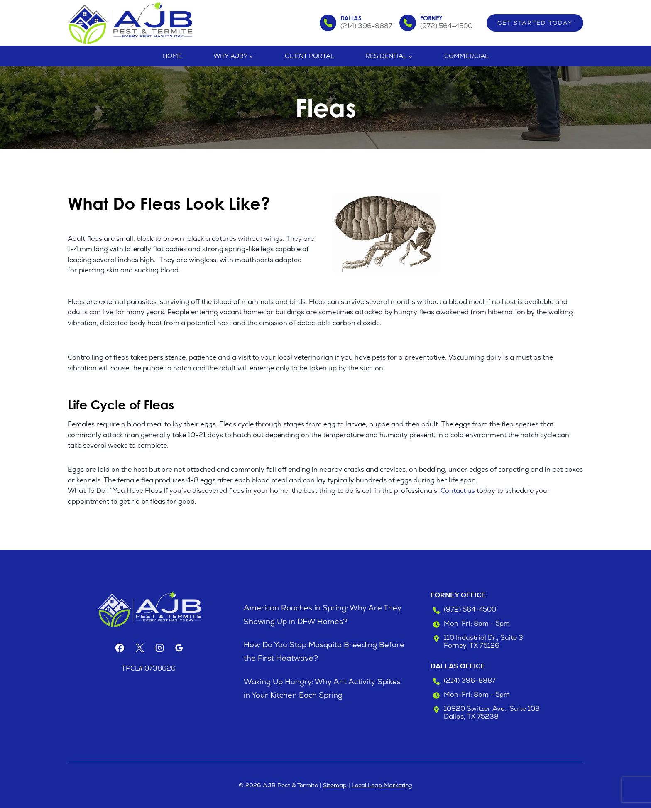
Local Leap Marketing (382, 785)
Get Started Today (535, 23)
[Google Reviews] (179, 648)
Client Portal (309, 56)
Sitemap (335, 785)
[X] (139, 648)
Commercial (466, 56)
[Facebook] (119, 648)
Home (172, 56)
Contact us (458, 490)
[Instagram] (159, 648)
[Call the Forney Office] (435, 23)
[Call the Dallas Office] (356, 23)
